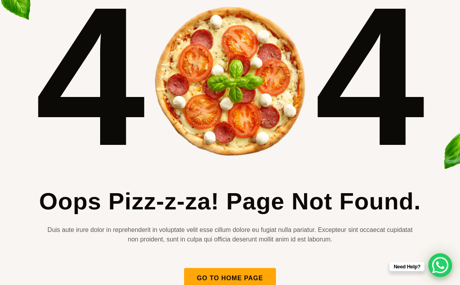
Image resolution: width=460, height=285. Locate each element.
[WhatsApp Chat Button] (440, 265)
